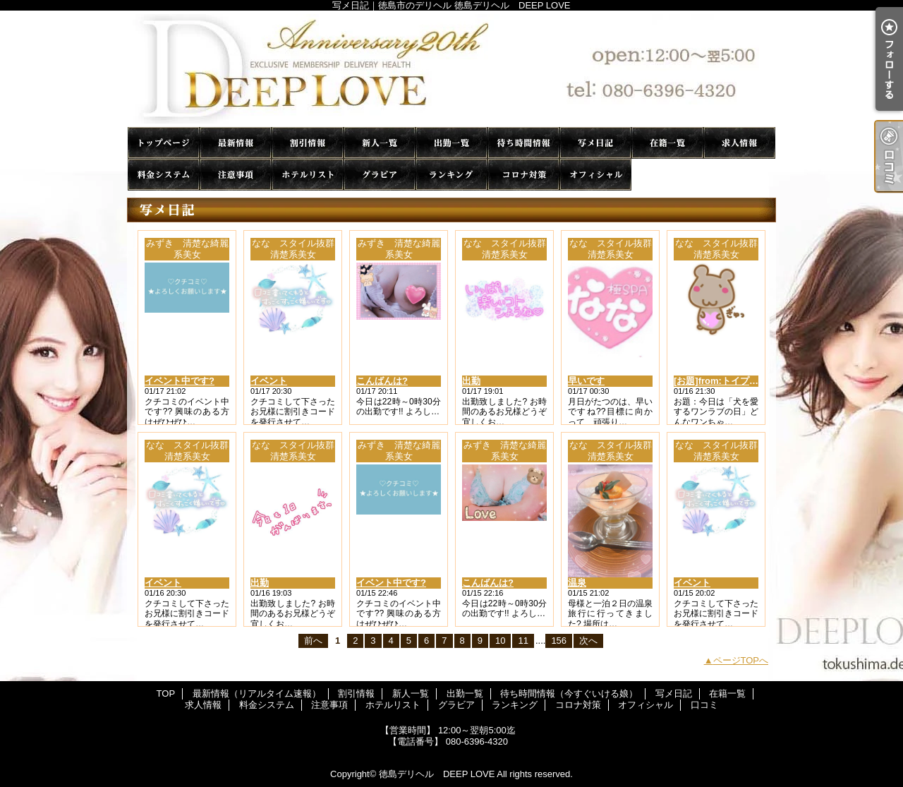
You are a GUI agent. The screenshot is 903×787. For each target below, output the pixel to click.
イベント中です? (179, 381)
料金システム (164, 175)
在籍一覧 (667, 143)
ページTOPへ (741, 660)
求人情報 (739, 143)
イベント (268, 381)
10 (500, 640)
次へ (588, 640)
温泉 (577, 582)
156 (558, 640)
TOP (164, 143)
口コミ (667, 175)
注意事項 (236, 175)
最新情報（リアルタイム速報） (236, 143)
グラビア (380, 175)
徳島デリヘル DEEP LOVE (437, 774)
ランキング (451, 175)
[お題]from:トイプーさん (725, 381)
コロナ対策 (523, 175)
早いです (586, 381)
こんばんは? (382, 381)
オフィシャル (595, 175)
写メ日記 (595, 143)
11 (523, 640)
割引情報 (308, 143)
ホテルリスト (308, 175)
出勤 (471, 381)
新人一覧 (380, 143)
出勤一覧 (451, 143)
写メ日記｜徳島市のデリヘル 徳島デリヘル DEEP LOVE (451, 69)
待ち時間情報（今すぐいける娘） (523, 143)
